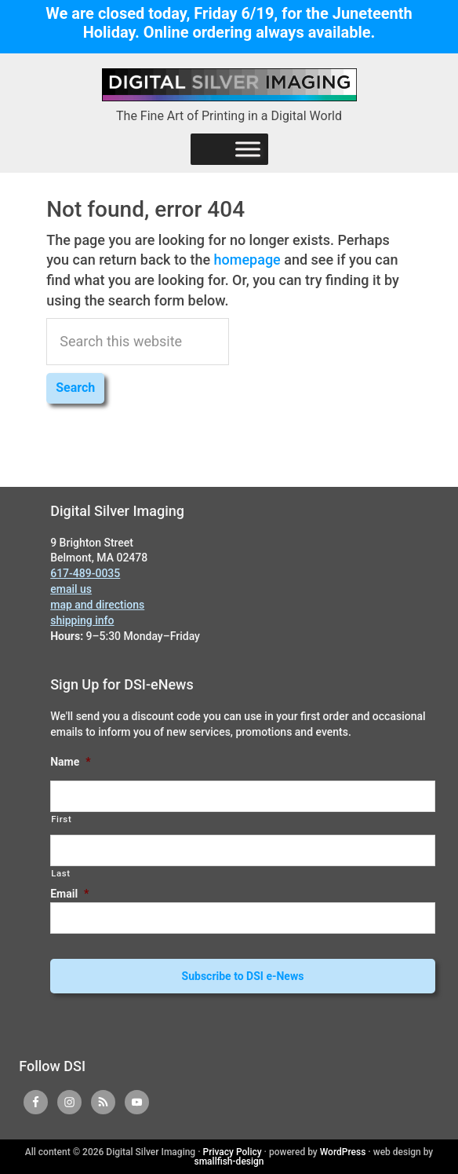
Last (61, 873)
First (61, 819)
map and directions (97, 604)
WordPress (343, 1152)
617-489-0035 (85, 573)
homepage (247, 259)
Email (69, 893)
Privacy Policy (232, 1152)
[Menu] (247, 148)
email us (71, 589)
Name (70, 761)
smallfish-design (229, 1161)
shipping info (82, 620)
